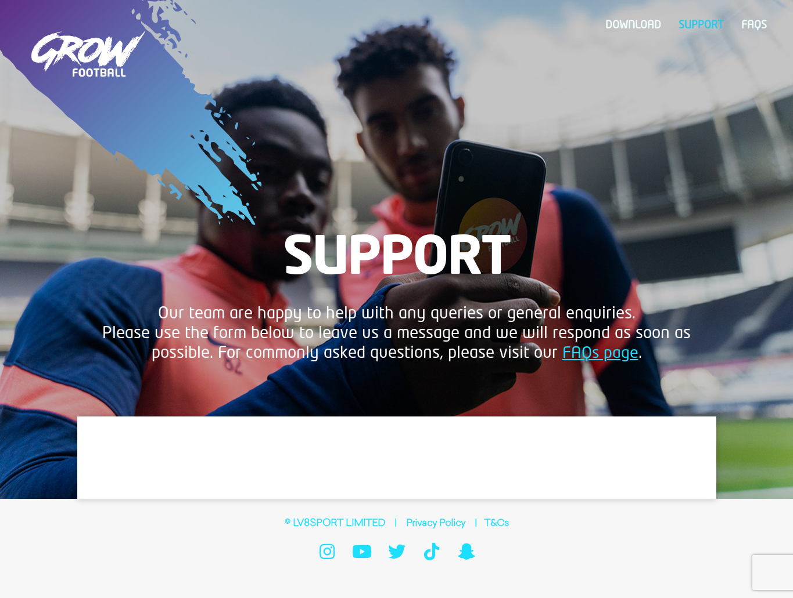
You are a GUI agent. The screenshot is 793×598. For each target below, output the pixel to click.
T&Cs (497, 523)
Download (641, 25)
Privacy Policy (436, 523)
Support (705, 25)
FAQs (755, 25)
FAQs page (600, 353)
